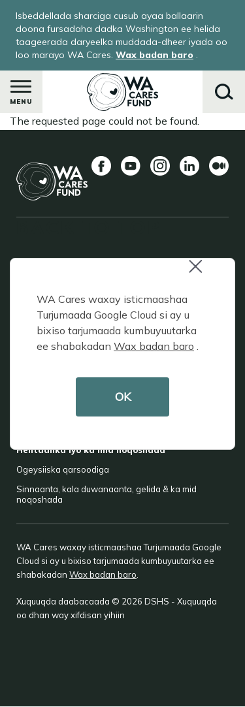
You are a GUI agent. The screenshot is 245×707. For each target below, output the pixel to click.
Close (201, 273)
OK (123, 396)
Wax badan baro (154, 346)
